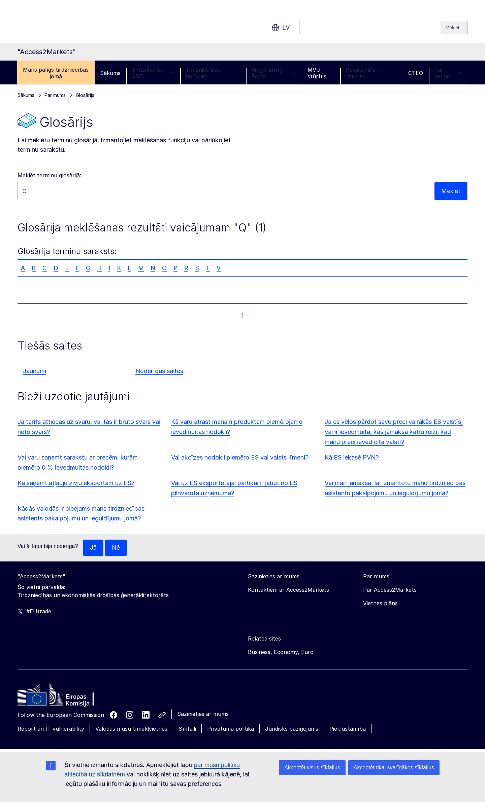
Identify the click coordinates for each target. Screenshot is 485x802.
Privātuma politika (230, 728)
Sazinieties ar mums (203, 713)
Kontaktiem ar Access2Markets (288, 589)
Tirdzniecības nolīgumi (213, 73)
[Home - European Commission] (66, 696)
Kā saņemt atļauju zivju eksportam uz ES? (76, 482)
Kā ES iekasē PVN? (352, 457)
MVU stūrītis (317, 73)
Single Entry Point (273, 73)
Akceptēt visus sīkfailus (312, 767)
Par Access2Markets (390, 589)
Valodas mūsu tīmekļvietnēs (131, 728)
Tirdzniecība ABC (153, 73)
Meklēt (450, 190)
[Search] (454, 27)
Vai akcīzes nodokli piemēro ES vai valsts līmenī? (240, 457)
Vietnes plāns (380, 603)
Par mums (448, 73)
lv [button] (280, 28)
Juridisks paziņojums (291, 728)
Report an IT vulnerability (51, 728)
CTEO (415, 73)
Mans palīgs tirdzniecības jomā (56, 73)
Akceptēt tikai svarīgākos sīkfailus (394, 767)
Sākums (110, 73)
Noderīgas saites (159, 370)
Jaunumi (34, 370)
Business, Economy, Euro (281, 652)
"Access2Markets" (41, 576)
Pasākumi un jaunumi (371, 73)
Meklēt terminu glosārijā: (49, 175)
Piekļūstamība (347, 728)
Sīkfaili (187, 728)
